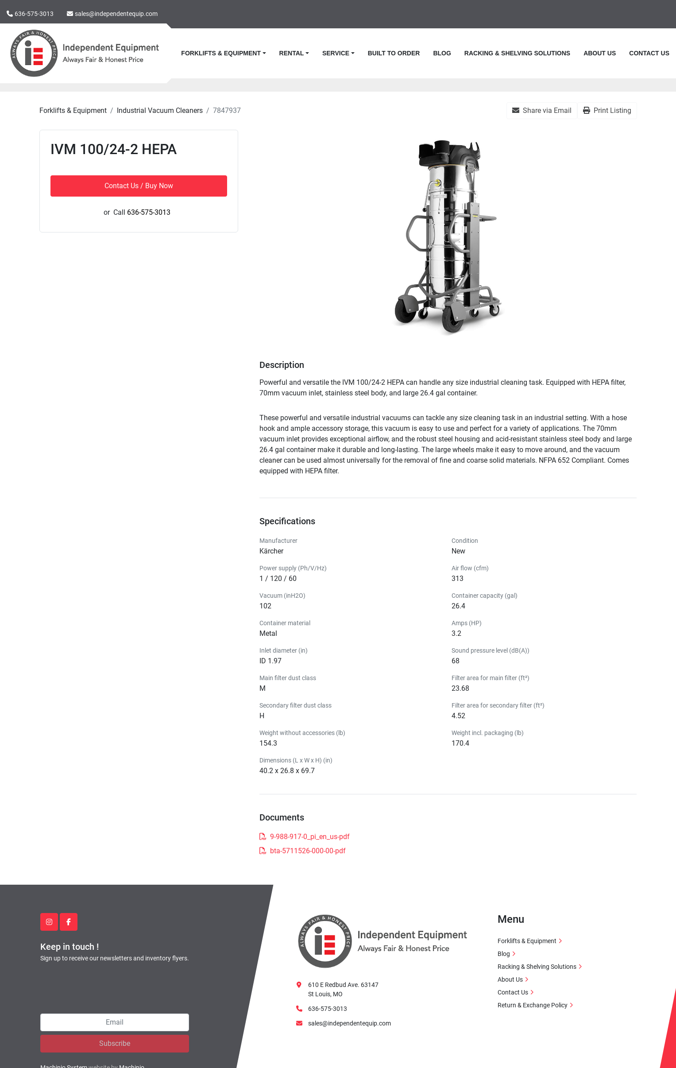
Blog (442, 53)
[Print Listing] (607, 110)
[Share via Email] (541, 110)
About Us (599, 53)
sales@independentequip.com (116, 13)
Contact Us (649, 53)
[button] (223, 53)
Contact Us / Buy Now (138, 186)
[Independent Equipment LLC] (382, 940)
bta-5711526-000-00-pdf (302, 851)
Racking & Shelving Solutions (517, 53)
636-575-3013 (34, 13)
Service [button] (335, 53)
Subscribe (114, 1043)
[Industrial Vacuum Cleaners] (160, 110)
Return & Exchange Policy (533, 1005)
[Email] (114, 1022)
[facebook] (68, 922)
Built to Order (394, 53)
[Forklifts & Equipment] (73, 110)
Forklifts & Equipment (221, 53)
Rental (291, 53)
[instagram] (49, 922)
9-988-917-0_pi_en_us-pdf (304, 836)
